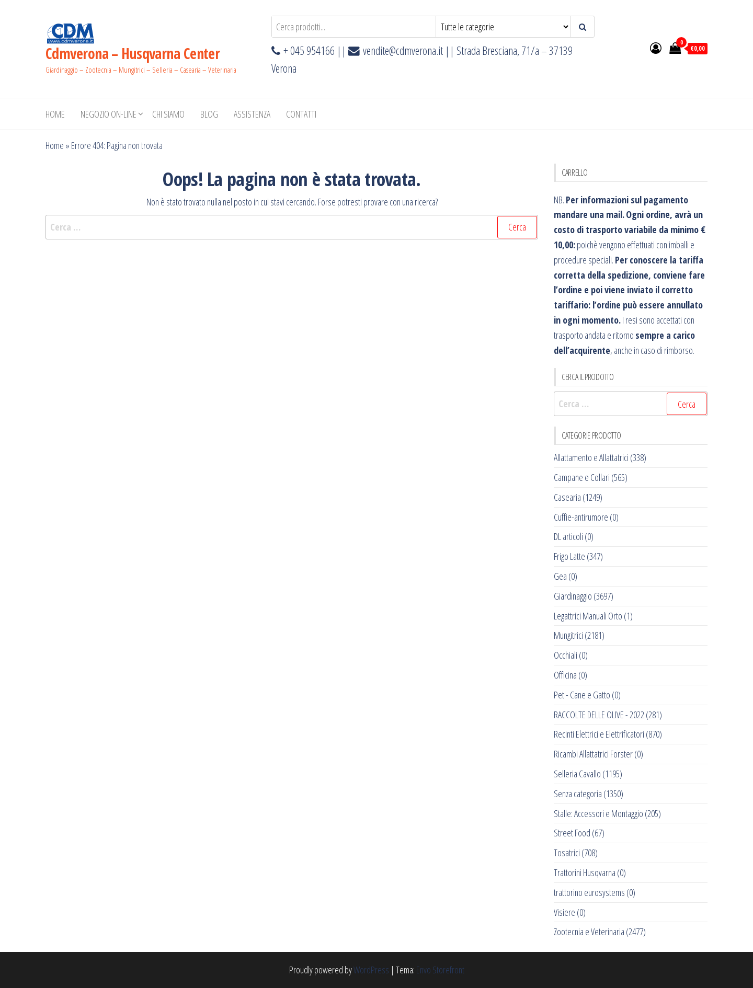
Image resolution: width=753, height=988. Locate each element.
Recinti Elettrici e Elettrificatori (599, 734)
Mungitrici (568, 635)
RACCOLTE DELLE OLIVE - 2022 (599, 714)
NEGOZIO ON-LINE (108, 114)
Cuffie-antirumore (581, 517)
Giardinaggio (573, 596)
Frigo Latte (569, 556)
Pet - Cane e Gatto (582, 694)
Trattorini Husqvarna (584, 872)
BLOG (209, 114)
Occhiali (565, 655)
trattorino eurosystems (589, 892)
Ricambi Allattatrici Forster (593, 754)
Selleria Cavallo (577, 773)
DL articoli (568, 536)
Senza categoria (578, 793)
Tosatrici (567, 852)
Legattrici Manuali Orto (588, 616)
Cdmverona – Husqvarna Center (132, 53)
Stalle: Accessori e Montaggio (598, 813)
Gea (560, 576)
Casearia (567, 497)
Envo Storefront (440, 969)
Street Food (572, 832)
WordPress (371, 969)
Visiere (564, 912)
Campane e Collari (582, 477)
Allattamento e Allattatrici (591, 457)
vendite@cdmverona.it (403, 50)
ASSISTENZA (252, 114)
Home (55, 114)
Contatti (301, 114)
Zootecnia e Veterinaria (589, 931)
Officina (565, 675)
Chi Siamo (168, 114)
